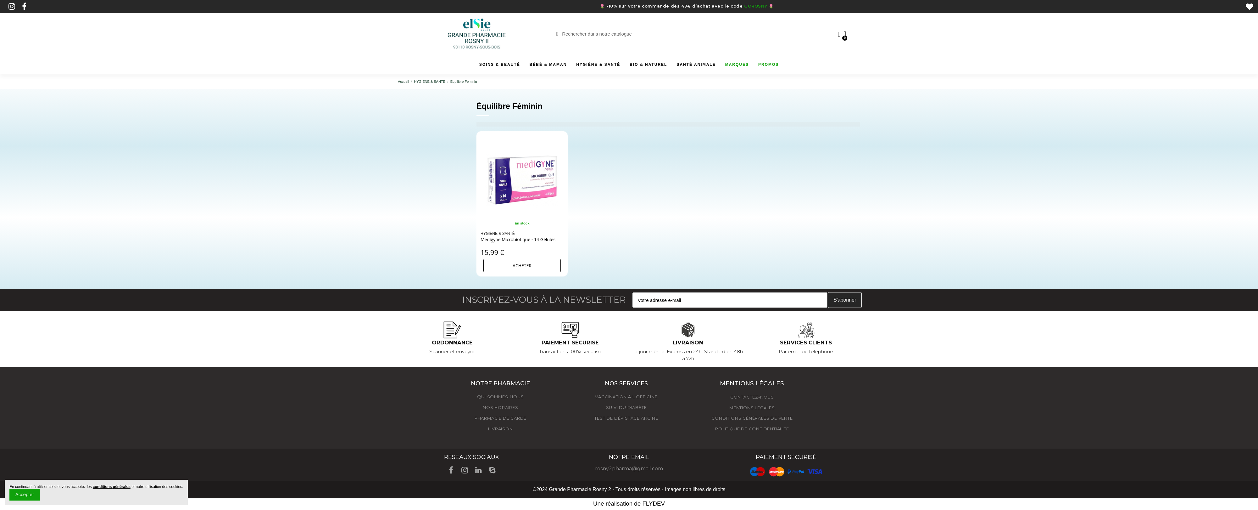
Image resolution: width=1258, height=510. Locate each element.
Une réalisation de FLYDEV (629, 503)
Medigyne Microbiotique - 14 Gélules (518, 239)
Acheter (522, 266)
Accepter (24, 494)
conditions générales (112, 486)
